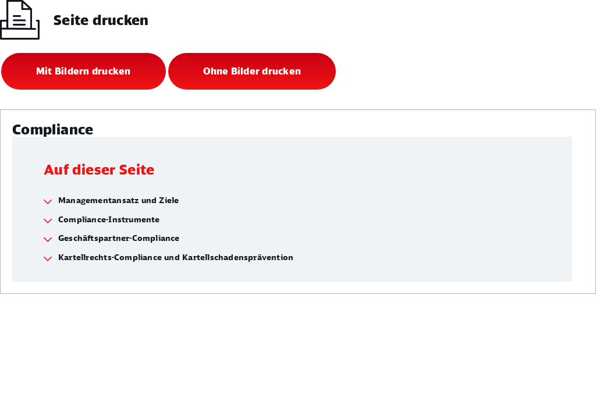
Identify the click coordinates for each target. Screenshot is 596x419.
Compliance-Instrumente (109, 219)
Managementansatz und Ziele (118, 200)
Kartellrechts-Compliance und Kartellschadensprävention (175, 257)
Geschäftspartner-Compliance (119, 238)
